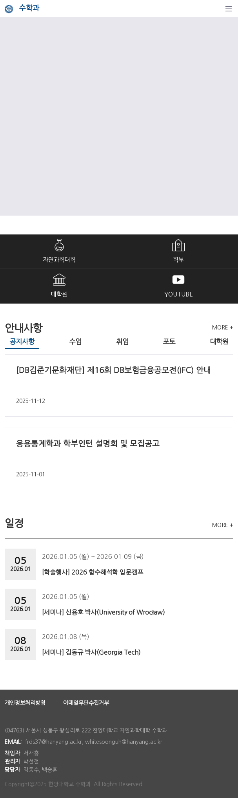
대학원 (59, 294)
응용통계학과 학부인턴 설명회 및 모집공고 (88, 444)
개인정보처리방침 (25, 703)
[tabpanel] (119, 422)
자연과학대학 (59, 260)
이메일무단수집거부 (86, 703)
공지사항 (22, 341)
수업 (75, 341)
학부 (178, 260)
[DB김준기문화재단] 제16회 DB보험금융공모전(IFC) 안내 (113, 370)
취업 (122, 341)
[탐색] (228, 8)
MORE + (222, 327)
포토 (169, 341)
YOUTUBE (178, 294)
